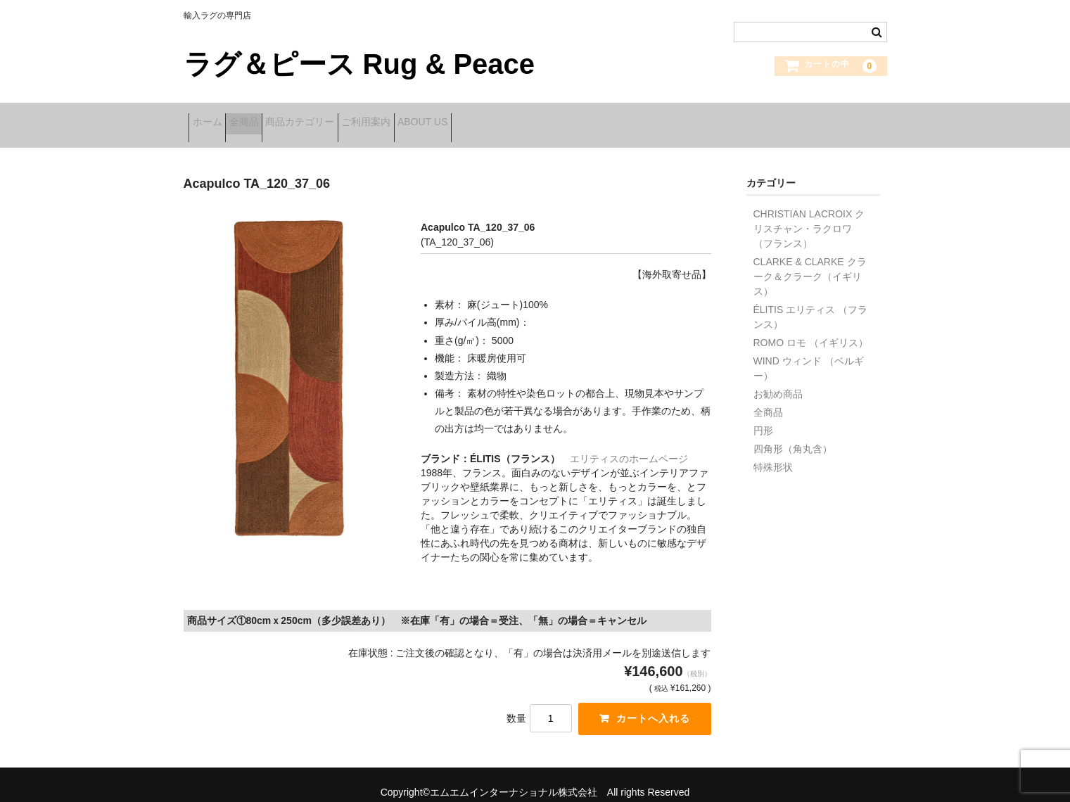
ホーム (212, 117)
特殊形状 (773, 451)
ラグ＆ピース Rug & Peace (359, 64)
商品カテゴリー (348, 117)
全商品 (271, 117)
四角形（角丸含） (792, 433)
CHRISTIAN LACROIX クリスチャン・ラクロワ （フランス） (809, 213)
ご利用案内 (436, 117)
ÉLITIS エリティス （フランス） (810, 301)
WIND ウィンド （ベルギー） (808, 353)
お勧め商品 (778, 378)
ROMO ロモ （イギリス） (810, 327)
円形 (763, 415)
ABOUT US (515, 117)
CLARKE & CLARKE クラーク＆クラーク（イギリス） (810, 261)
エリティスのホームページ (629, 442)
